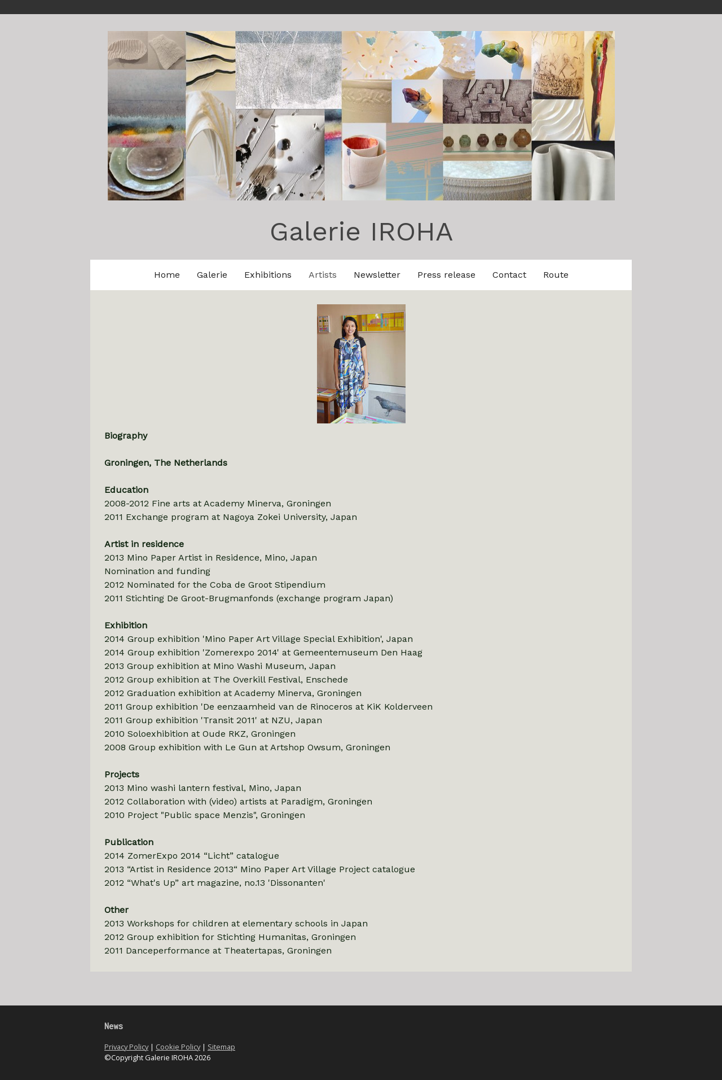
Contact (509, 274)
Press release (446, 274)
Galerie (212, 274)
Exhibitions (268, 274)
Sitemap (221, 1047)
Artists (323, 274)
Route (556, 274)
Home (167, 274)
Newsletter (377, 274)
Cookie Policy (178, 1047)
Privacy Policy (126, 1047)
